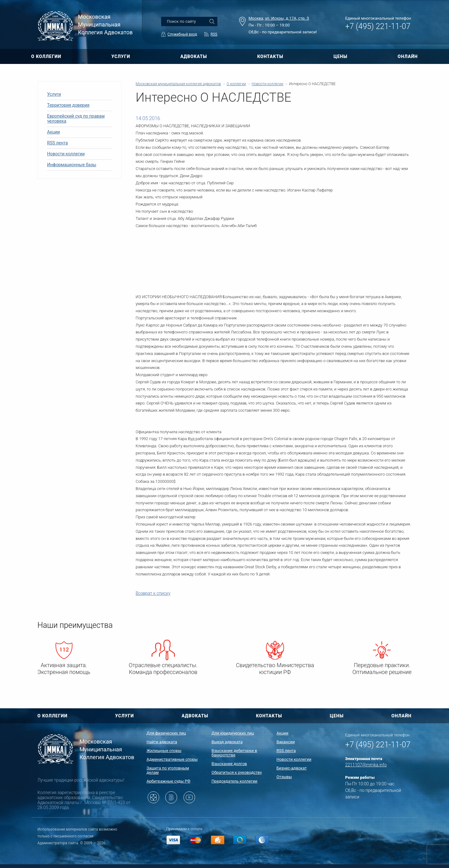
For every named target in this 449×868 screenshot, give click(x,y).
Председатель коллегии (234, 781)
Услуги (54, 94)
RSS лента (57, 142)
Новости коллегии (66, 153)
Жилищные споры (164, 750)
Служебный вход (182, 34)
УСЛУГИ (120, 56)
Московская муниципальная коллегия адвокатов (178, 84)
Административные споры (172, 759)
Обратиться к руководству (236, 772)
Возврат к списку (153, 593)
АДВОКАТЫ (193, 56)
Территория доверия (68, 105)
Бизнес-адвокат (292, 768)
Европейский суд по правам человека (76, 119)
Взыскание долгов (229, 763)
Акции (53, 131)
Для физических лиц (166, 733)
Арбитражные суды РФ (169, 781)
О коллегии (236, 84)
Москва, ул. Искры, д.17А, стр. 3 (279, 18)
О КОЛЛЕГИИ (46, 56)
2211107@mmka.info (366, 764)
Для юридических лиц (232, 733)
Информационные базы (71, 164)
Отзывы (284, 776)
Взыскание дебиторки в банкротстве (234, 752)
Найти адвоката (162, 741)
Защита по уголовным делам (168, 770)
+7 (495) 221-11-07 (377, 26)
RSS (213, 34)
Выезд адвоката (227, 741)
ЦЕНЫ (341, 56)
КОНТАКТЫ (270, 56)
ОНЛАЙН (408, 56)
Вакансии (286, 741)
